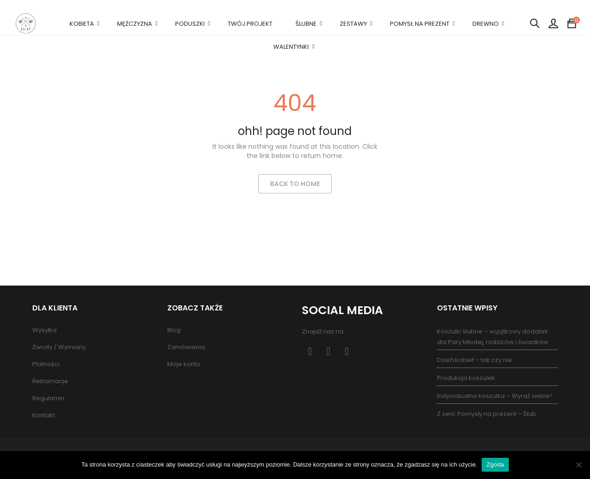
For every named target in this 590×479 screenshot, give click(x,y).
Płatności (45, 364)
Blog (174, 330)
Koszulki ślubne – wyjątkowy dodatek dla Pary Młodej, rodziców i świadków (493, 336)
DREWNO (485, 23)
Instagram (347, 352)
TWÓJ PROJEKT (250, 23)
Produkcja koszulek (466, 378)
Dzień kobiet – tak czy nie (474, 360)
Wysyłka (44, 330)
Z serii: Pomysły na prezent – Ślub (486, 413)
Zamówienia (186, 347)
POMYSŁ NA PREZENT (419, 23)
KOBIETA (82, 23)
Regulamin (48, 398)
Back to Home (295, 183)
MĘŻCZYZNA (134, 23)
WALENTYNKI (291, 46)
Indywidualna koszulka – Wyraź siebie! (494, 395)
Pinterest (328, 352)
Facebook (310, 352)
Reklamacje (50, 381)
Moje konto (184, 364)
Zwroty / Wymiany (59, 347)
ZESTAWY (353, 23)
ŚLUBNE (306, 23)
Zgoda (495, 464)
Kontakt (43, 415)
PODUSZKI (190, 23)
